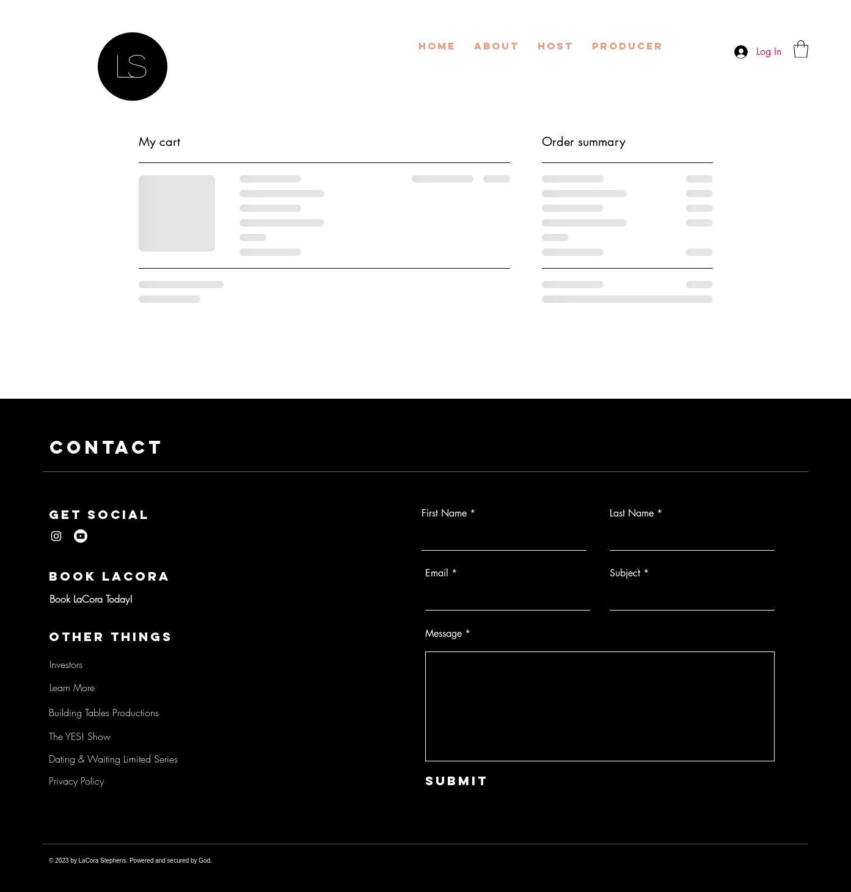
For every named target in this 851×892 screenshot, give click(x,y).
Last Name (632, 513)
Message (443, 634)
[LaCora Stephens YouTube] (80, 536)
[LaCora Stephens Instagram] (56, 536)
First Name (444, 513)
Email (436, 573)
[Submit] (482, 780)
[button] (801, 49)
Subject (625, 573)
